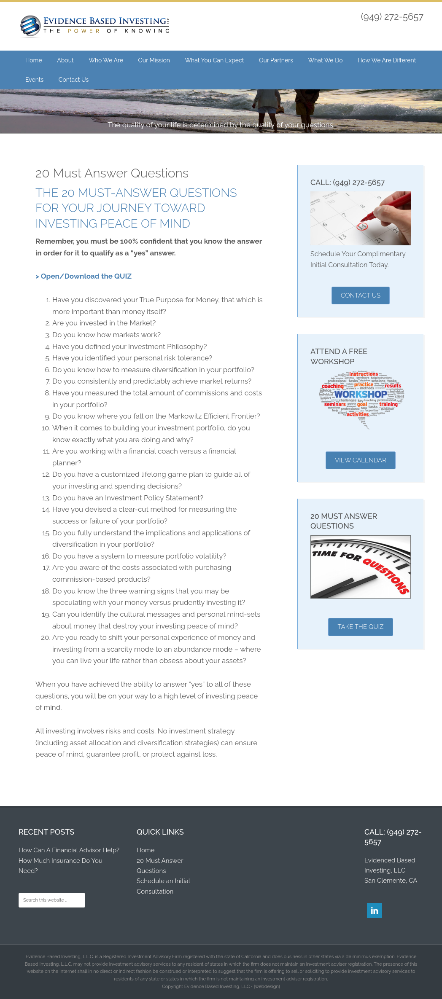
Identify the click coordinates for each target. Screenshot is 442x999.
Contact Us (360, 295)
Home (145, 850)
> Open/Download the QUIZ (83, 276)
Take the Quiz (360, 627)
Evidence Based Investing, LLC (94, 27)
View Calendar (360, 460)
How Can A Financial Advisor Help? (69, 850)
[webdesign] (267, 986)
